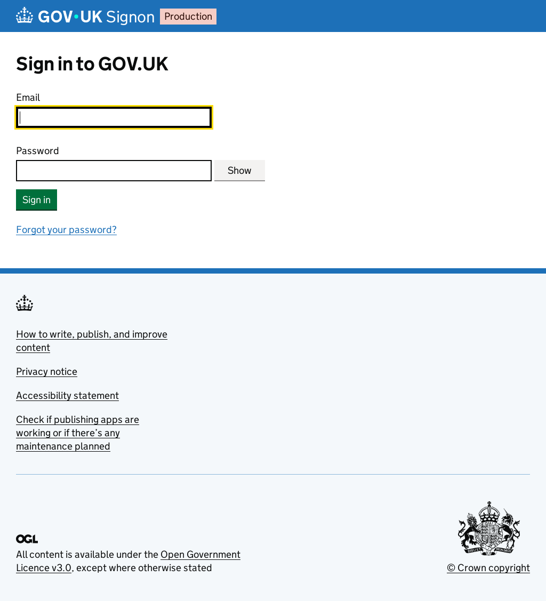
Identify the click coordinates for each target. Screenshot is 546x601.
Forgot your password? (66, 229)
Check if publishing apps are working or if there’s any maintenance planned (77, 432)
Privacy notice (46, 371)
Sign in (36, 200)
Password (37, 151)
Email (28, 97)
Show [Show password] (240, 170)
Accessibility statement (67, 395)
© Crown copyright (488, 568)
